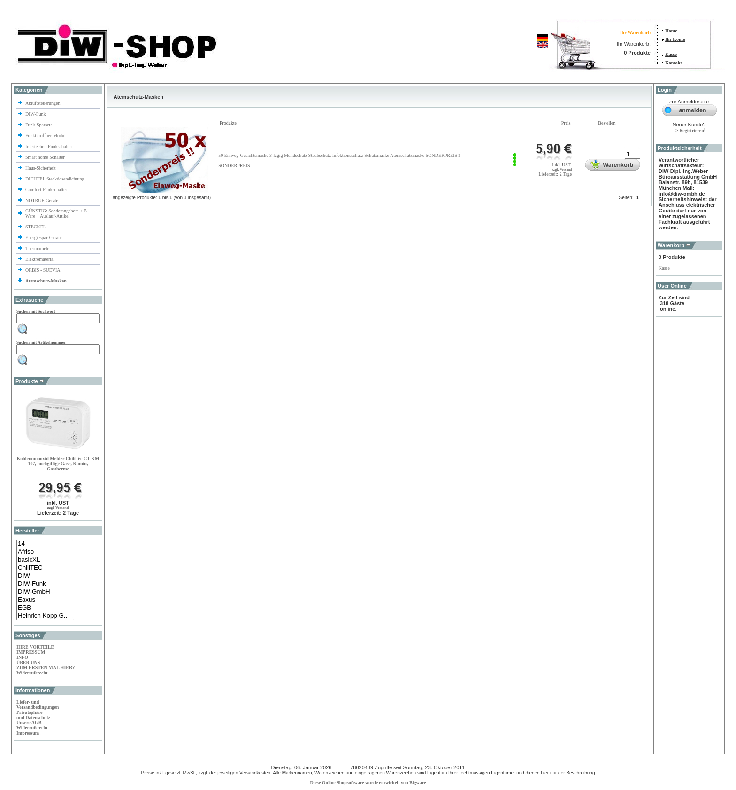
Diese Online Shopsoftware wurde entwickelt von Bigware (368, 782)
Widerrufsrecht (31, 672)
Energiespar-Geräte (43, 237)
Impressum (27, 732)
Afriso (45, 552)
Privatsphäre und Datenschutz (33, 715)
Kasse (671, 54)
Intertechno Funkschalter (49, 146)
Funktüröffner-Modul (45, 135)
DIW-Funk (36, 114)
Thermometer (38, 248)
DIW (45, 576)
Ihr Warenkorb (635, 32)
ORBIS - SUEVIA (43, 270)
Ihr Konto (675, 39)
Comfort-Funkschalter (46, 189)
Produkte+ (229, 122)
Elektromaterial (40, 259)
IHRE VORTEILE (35, 646)
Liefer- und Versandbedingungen (37, 704)
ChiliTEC (45, 568)
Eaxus (45, 600)
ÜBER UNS (28, 662)
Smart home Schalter (45, 157)
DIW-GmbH (45, 592)
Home (671, 30)
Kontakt (673, 62)
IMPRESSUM (30, 652)
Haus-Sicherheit (41, 168)
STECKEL (35, 226)
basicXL (45, 560)
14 (45, 544)
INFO (22, 657)
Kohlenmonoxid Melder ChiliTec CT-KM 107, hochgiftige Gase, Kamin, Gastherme (57, 463)
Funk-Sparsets (39, 124)
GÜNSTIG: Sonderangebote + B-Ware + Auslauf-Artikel (56, 213)
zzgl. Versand (58, 508)
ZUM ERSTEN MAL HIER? (45, 667)
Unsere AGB (28, 722)
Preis (566, 122)
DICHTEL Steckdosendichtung (54, 178)
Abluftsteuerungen (43, 103)
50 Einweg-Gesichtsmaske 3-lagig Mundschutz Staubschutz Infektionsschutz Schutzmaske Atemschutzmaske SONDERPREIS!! (339, 155)
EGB (45, 608)
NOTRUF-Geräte (41, 200)
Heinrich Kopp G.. (45, 616)
